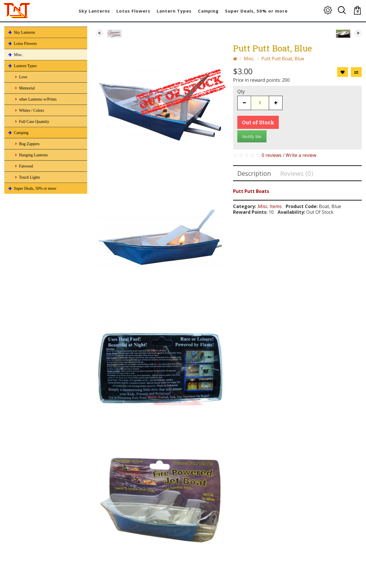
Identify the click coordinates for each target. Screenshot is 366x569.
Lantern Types (22, 66)
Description (254, 173)
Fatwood (23, 166)
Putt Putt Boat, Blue (282, 58)
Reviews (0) (296, 173)
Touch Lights (27, 177)
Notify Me (252, 136)
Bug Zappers (26, 144)
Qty (241, 91)
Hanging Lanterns (31, 155)
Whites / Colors (29, 110)
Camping (18, 132)
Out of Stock (258, 122)
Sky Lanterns (21, 32)
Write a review (301, 155)
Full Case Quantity (31, 121)
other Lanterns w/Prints (35, 99)
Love (20, 77)
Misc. (15, 54)
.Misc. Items (269, 206)
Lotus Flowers (22, 43)
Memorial (24, 88)
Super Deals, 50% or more (31, 188)
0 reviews (272, 155)
